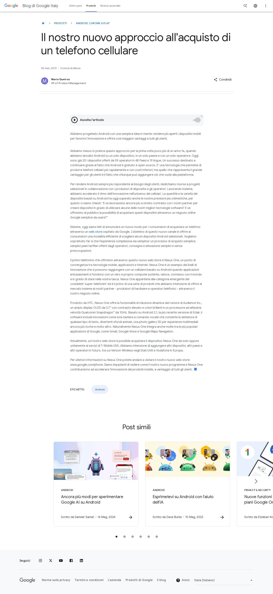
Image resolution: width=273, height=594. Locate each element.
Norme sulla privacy (56, 580)
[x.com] (50, 560)
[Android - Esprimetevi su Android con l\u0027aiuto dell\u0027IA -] (184, 484)
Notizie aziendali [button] (110, 5)
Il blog (161, 580)
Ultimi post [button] (75, 5)
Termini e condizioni (89, 580)
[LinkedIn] (81, 560)
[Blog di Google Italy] (43, 23)
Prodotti (60, 23)
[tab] (116, 537)
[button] (222, 80)
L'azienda (114, 580)
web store (95, 232)
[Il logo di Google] (27, 580)
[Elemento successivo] (256, 481)
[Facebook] (71, 560)
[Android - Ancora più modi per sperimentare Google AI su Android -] (89, 484)
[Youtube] (61, 560)
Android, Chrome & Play (93, 23)
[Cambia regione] (224, 580)
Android (100, 389)
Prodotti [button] (91, 5)
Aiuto (183, 580)
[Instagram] (40, 560)
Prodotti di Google (139, 580)
